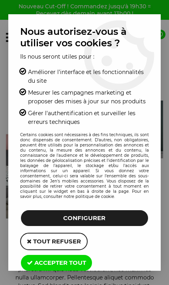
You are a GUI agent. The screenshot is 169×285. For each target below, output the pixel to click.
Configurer (84, 218)
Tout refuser (54, 241)
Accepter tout (56, 262)
